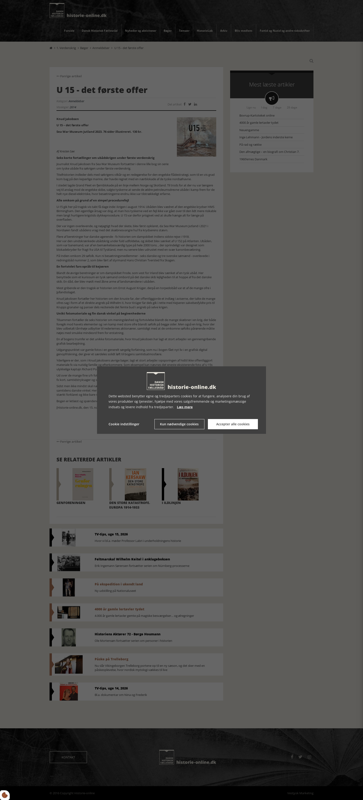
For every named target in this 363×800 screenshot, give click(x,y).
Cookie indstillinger (124, 424)
